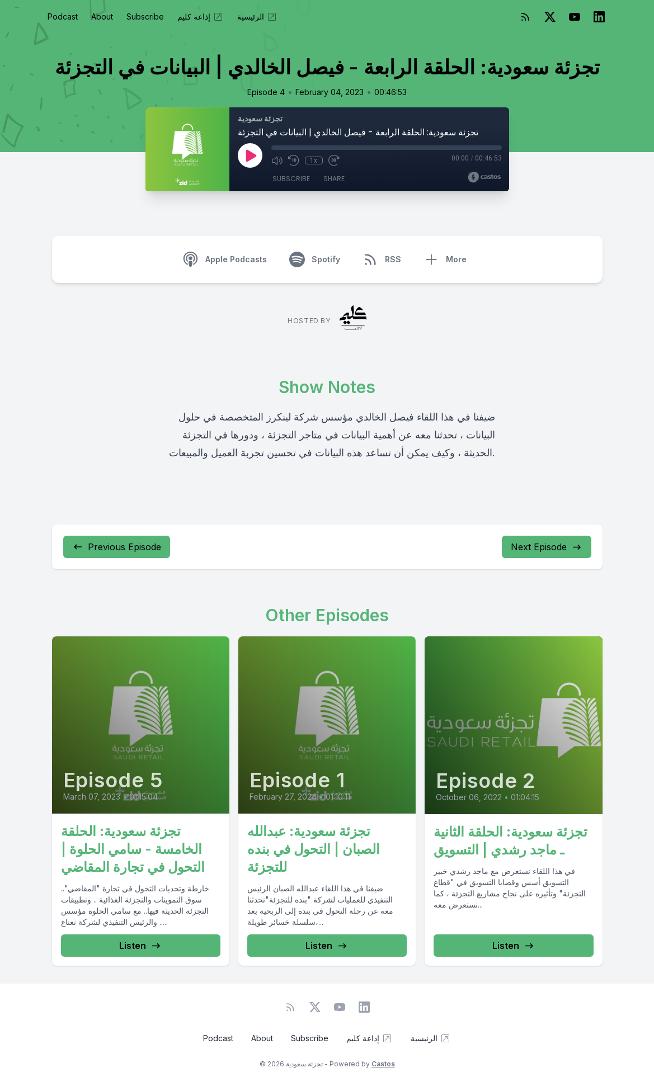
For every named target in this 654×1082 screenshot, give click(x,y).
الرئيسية (257, 16)
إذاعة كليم (200, 16)
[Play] (250, 155)
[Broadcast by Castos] (484, 177)
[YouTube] (574, 17)
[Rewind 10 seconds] (293, 160)
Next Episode (546, 546)
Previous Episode (116, 546)
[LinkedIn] (599, 17)
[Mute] (277, 160)
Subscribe (145, 16)
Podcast (63, 16)
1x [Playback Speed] (313, 160)
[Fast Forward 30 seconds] (334, 160)
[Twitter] (550, 17)
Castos (383, 1064)
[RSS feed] (525, 17)
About (102, 16)
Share (334, 178)
